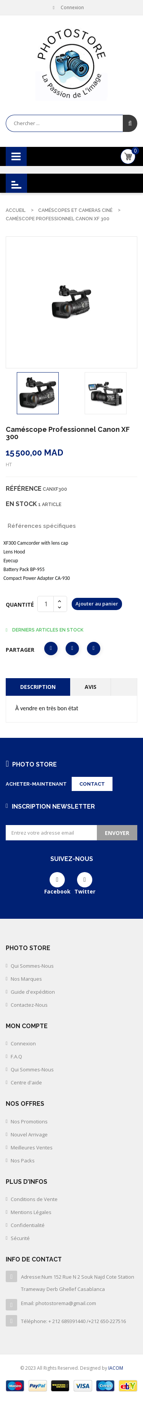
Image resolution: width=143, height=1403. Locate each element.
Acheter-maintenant (36, 784)
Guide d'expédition (33, 991)
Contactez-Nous (29, 1004)
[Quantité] (46, 604)
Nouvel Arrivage (29, 1134)
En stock (21, 504)
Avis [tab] (90, 686)
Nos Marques (26, 978)
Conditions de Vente (34, 1199)
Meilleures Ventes (32, 1147)
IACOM (115, 1368)
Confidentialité (28, 1225)
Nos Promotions (29, 1121)
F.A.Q (16, 1056)
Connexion (23, 1043)
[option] (38, 393)
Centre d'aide (26, 1082)
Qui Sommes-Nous (32, 965)
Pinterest (93, 648)
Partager (51, 648)
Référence (24, 488)
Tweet (72, 648)
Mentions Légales (31, 1212)
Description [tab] (38, 686)
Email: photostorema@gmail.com (58, 1303)
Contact (92, 784)
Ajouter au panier (97, 603)
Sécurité (20, 1238)
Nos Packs (23, 1160)
